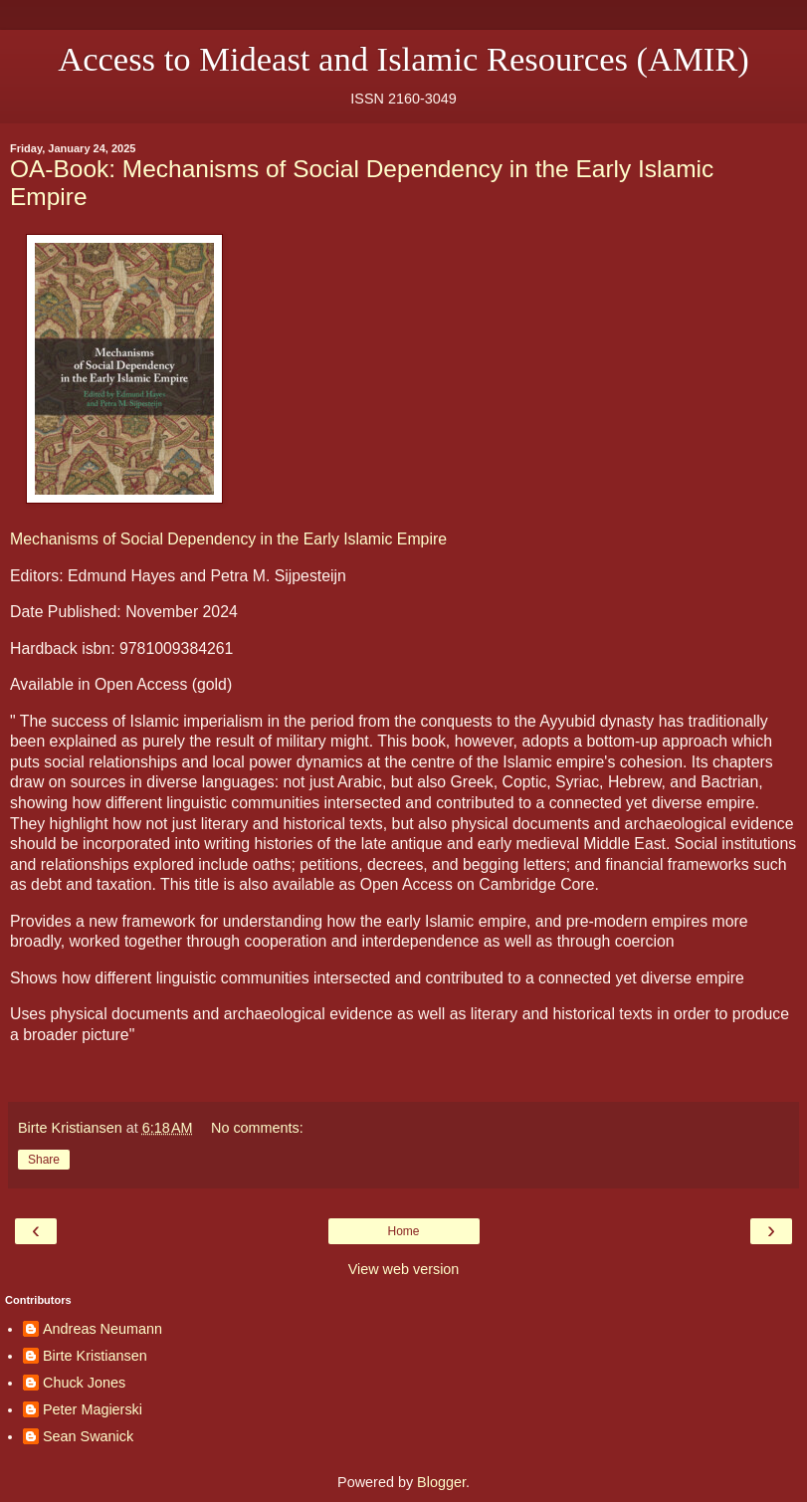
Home (403, 1231)
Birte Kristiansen (95, 1356)
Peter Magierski (92, 1409)
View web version (404, 1269)
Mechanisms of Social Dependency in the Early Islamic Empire (228, 539)
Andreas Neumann (102, 1329)
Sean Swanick (88, 1436)
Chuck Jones (84, 1383)
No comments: (257, 1128)
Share (44, 1160)
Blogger (441, 1482)
